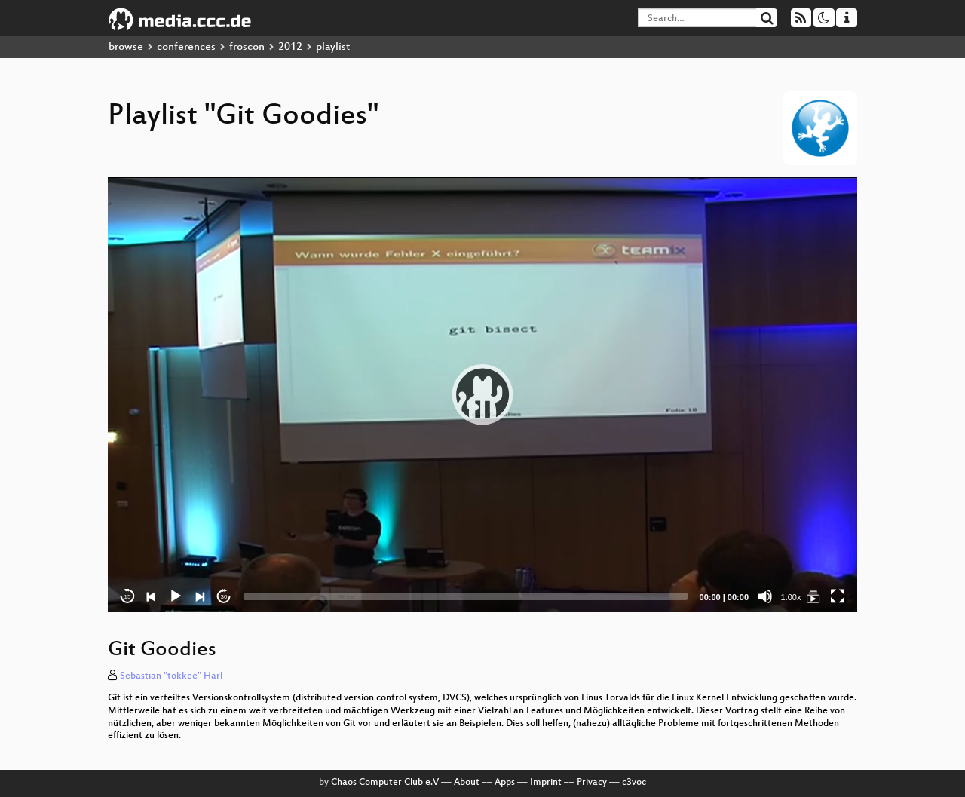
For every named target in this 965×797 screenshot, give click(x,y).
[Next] (199, 596)
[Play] (175, 596)
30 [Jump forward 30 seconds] (224, 596)
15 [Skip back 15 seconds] (127, 596)
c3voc (634, 782)
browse (126, 47)
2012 (290, 47)
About (466, 782)
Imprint (546, 782)
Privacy (592, 782)
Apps (505, 782)
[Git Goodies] (813, 596)
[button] (482, 394)
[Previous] (151, 596)
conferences (186, 47)
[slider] (466, 596)
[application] (482, 394)
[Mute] (765, 596)
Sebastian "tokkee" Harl (171, 676)
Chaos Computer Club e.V (385, 782)
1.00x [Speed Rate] (791, 597)
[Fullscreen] (837, 596)
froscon (247, 47)
